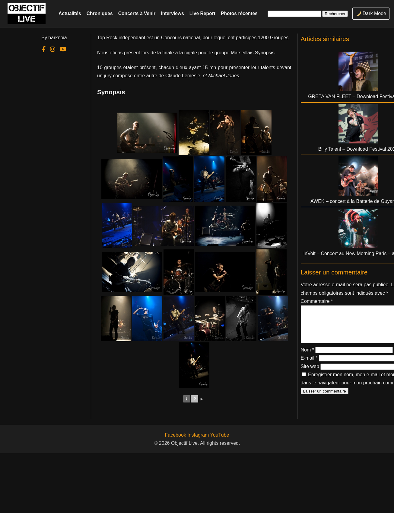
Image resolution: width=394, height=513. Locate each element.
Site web (310, 373)
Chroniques (100, 13)
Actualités (70, 13)
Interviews (172, 13)
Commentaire (317, 301)
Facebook (175, 435)
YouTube (219, 435)
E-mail (309, 365)
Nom (307, 357)
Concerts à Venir (137, 13)
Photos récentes (239, 13)
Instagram (198, 435)
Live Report (202, 13)
